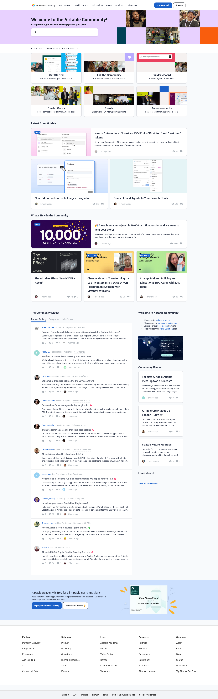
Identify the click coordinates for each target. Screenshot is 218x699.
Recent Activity (38, 319)
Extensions (27, 654)
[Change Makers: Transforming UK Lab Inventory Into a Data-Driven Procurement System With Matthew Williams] (109, 276)
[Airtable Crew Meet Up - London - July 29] (160, 421)
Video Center (106, 654)
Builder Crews (81, 5)
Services (143, 648)
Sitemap (84, 694)
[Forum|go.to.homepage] (43, 5)
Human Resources (70, 659)
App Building (28, 659)
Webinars (105, 671)
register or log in (162, 320)
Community (144, 659)
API (74, 694)
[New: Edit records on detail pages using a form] (69, 184)
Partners (143, 642)
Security (65, 694)
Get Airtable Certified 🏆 (75, 605)
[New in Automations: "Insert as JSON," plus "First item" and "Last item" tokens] (109, 142)
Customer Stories (108, 665)
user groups (162, 326)
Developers (144, 654)
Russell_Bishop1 (49, 498)
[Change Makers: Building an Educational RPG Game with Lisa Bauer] (161, 276)
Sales (64, 665)
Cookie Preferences (147, 694)
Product (65, 642)
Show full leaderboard (149, 483)
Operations (66, 654)
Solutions (66, 637)
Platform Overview (31, 642)
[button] (163, 5)
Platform (26, 637)
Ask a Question (166, 328)
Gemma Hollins (48, 400)
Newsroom (181, 665)
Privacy (95, 694)
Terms (105, 694)
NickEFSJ (46, 351)
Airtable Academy (109, 642)
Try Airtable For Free (186, 671)
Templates (144, 665)
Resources (144, 637)
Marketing (66, 648)
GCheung (46, 376)
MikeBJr (45, 547)
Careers (180, 648)
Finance (65, 671)
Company (181, 637)
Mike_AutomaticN (49, 327)
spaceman (46, 474)
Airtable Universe (147, 671)
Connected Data (30, 671)
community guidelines (167, 323)
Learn (103, 637)
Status (179, 659)
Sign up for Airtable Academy (46, 605)
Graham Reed (48, 449)
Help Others (67, 319)
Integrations (28, 648)
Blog (178, 654)
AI (23, 665)
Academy (119, 5)
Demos (103, 659)
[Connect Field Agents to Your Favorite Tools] (148, 184)
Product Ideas (97, 5)
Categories (54, 319)
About (179, 642)
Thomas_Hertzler (49, 523)
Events (109, 5)
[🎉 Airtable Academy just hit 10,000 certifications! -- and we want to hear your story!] (109, 234)
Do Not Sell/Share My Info (123, 694)
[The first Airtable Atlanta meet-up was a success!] (160, 387)
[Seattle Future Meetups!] (160, 452)
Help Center (132, 5)
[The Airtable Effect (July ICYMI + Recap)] (56, 276)
